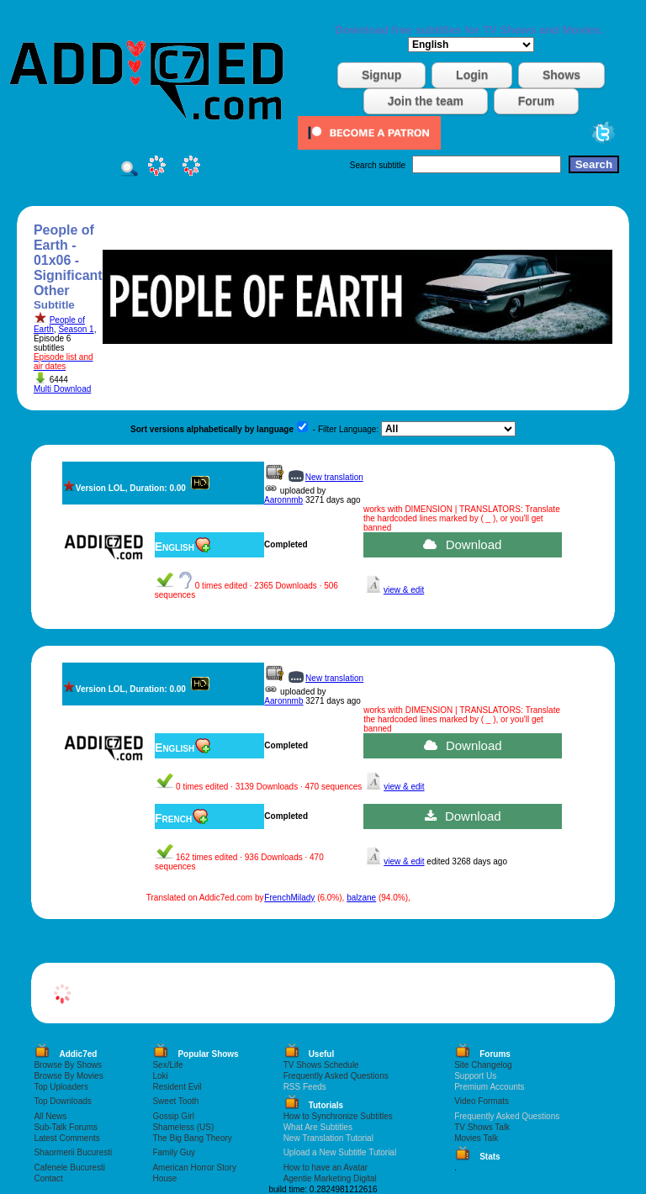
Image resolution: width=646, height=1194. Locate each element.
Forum (536, 101)
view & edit (404, 589)
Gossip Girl (172, 1116)
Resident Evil (176, 1086)
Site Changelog (482, 1065)
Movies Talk (476, 1138)
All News (50, 1116)
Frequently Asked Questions (336, 1075)
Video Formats (481, 1101)
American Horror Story (194, 1167)
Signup (381, 75)
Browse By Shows (68, 1065)
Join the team (425, 101)
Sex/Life (167, 1065)
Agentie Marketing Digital (330, 1178)
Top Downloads (62, 1101)
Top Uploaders (60, 1086)
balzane (361, 897)
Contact (48, 1178)
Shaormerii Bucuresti (73, 1152)
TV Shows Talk (482, 1127)
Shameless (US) (183, 1127)
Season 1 (75, 329)
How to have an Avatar (325, 1167)
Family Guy (173, 1152)
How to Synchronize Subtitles (338, 1116)
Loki (159, 1075)
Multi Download (62, 389)
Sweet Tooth (175, 1101)
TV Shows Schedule (321, 1065)
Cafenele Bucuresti (69, 1167)
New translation (334, 477)
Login (472, 75)
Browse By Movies (68, 1075)
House (164, 1178)
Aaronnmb (283, 500)
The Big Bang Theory (191, 1138)
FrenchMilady (289, 897)
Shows (561, 75)
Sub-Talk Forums (66, 1127)
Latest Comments (66, 1138)
